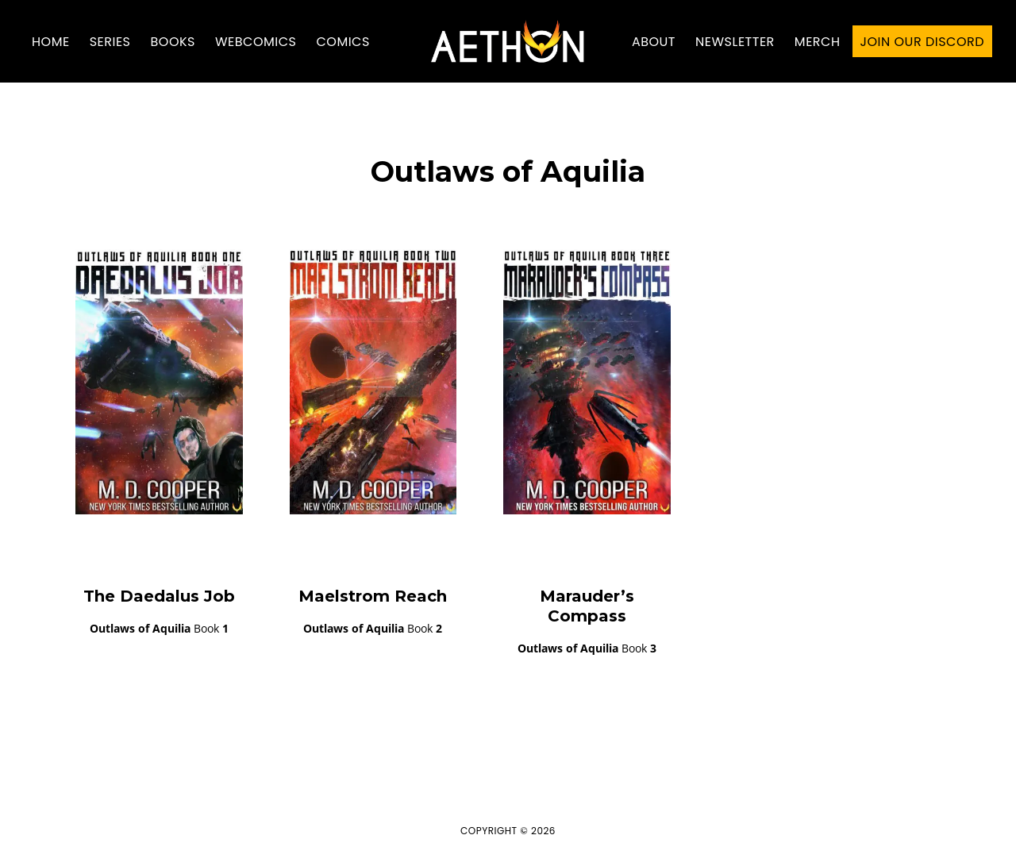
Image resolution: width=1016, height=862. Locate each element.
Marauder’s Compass (587, 606)
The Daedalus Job (159, 596)
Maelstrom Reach (372, 596)
